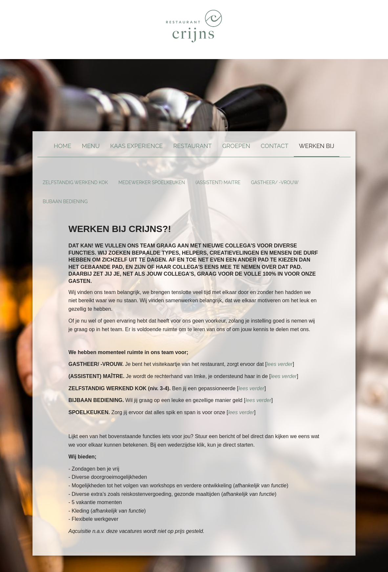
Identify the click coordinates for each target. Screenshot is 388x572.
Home (63, 145)
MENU (90, 145)
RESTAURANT (192, 145)
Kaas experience (136, 145)
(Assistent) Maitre (217, 182)
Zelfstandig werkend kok (75, 182)
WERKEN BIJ (316, 145)
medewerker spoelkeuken (152, 182)
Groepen (236, 145)
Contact (274, 145)
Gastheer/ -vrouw (275, 182)
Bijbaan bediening (65, 201)
